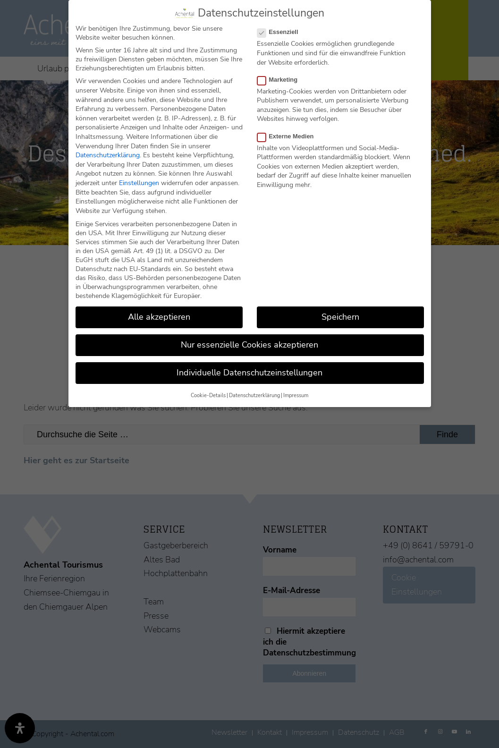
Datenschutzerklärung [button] (254, 395)
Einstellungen (139, 182)
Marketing (281, 79)
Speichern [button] (340, 317)
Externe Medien (289, 136)
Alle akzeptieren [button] (159, 317)
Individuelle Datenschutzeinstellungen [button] (249, 372)
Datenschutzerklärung (108, 155)
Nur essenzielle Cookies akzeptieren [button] (249, 344)
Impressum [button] (295, 395)
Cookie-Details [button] (208, 395)
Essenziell (281, 31)
